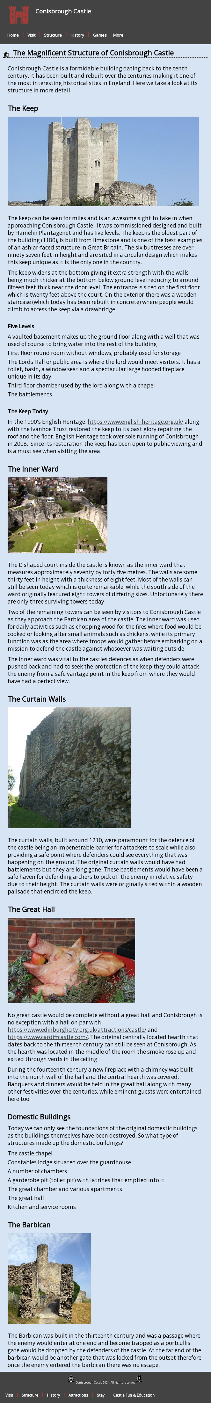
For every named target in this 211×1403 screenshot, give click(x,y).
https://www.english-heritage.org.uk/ (135, 421)
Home (13, 35)
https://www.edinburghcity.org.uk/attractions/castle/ (77, 1029)
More (118, 35)
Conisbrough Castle (63, 11)
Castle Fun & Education (134, 1395)
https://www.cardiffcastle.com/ (48, 1037)
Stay (101, 1395)
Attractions (78, 1395)
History (77, 35)
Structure (53, 35)
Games (100, 35)
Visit (31, 35)
